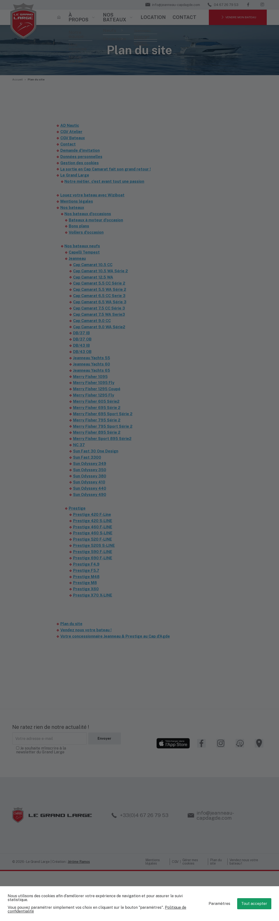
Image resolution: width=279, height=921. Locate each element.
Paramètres (219, 903)
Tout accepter (254, 903)
